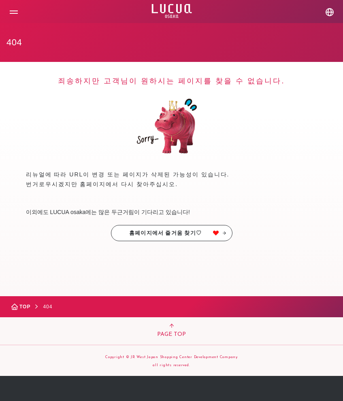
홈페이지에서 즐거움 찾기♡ (177, 233)
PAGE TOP (171, 330)
